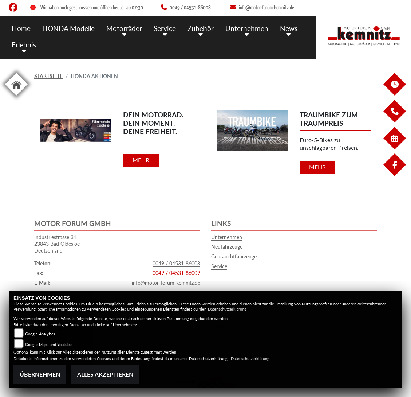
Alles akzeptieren (105, 374)
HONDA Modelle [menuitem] (68, 28)
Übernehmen (40, 374)
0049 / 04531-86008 (176, 263)
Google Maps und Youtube (48, 344)
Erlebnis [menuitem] (24, 44)
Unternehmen (226, 237)
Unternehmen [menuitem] (246, 28)
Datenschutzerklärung (227, 309)
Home (21, 28)
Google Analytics (40, 333)
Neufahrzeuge (226, 247)
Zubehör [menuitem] (200, 28)
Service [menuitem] (165, 28)
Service (219, 266)
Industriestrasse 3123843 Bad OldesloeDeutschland (57, 244)
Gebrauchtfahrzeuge (234, 256)
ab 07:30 (134, 8)
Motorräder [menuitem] (124, 28)
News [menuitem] (288, 28)
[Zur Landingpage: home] (16, 96)
